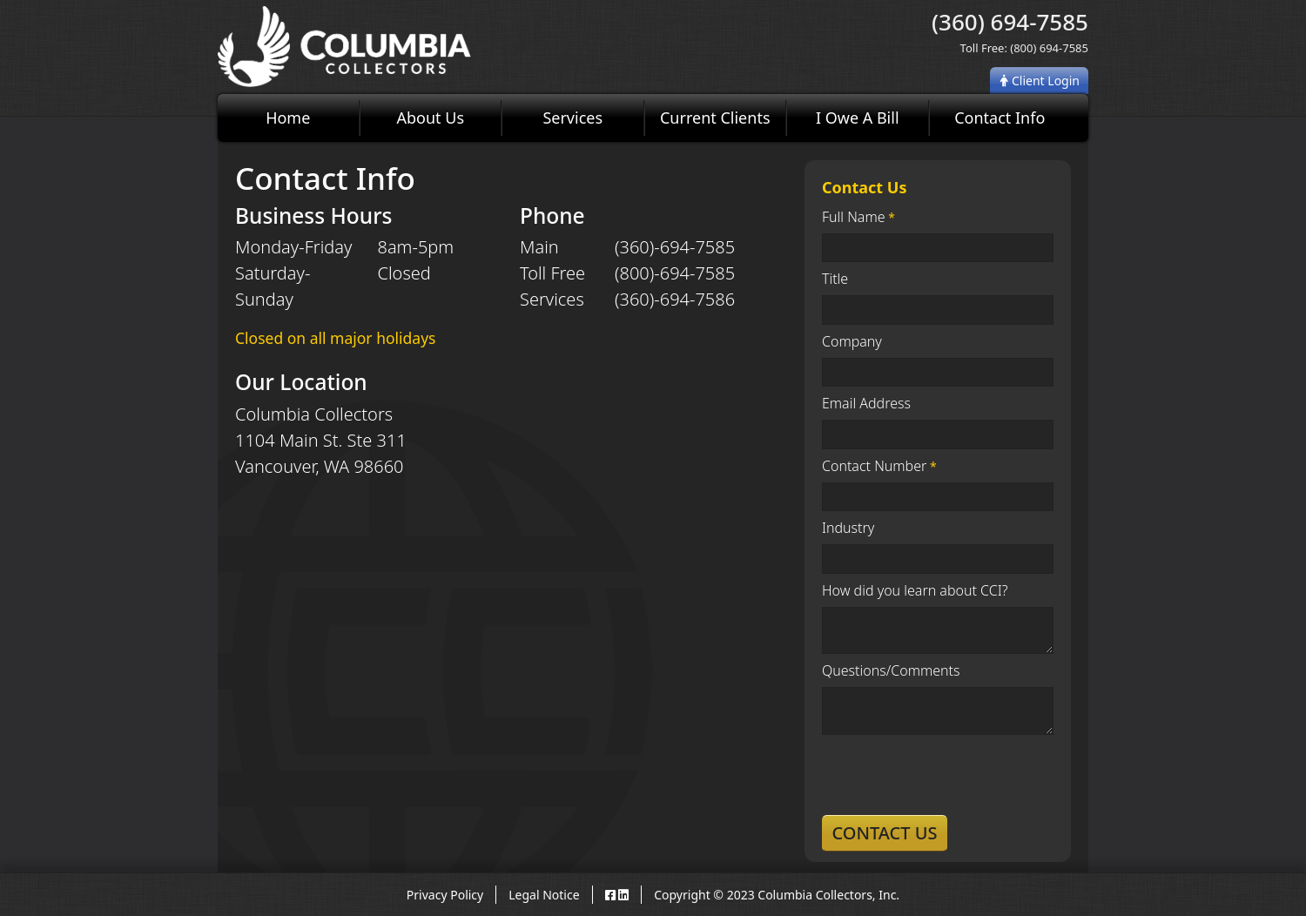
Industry (848, 527)
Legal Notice (543, 894)
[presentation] (954, 775)
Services (572, 117)
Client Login (1040, 80)
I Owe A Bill (857, 117)
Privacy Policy (445, 894)
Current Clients (715, 117)
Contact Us (884, 833)
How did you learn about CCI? (914, 590)
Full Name (853, 216)
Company (852, 341)
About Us (430, 117)
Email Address (866, 403)
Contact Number (874, 465)
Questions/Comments (891, 670)
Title (835, 278)
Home (288, 117)
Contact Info (999, 117)
